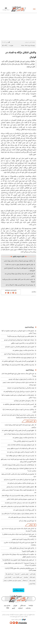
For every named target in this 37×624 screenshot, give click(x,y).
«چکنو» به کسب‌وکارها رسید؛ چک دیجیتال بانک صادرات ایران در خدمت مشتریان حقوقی (19, 555)
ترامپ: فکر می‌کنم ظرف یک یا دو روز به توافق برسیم (20, 448)
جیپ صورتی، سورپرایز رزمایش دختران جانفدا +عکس (20, 499)
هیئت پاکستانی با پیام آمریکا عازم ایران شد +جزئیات (20, 388)
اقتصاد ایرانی (8, 577)
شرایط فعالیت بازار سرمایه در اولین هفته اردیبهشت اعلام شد (18, 465)
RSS (8, 608)
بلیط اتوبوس (32, 584)
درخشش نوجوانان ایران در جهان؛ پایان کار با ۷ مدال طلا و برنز (18, 513)
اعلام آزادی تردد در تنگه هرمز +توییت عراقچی (22, 343)
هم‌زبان (15, 605)
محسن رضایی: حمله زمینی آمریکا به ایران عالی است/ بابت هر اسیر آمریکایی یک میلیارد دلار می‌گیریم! (19, 416)
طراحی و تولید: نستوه (18, 619)
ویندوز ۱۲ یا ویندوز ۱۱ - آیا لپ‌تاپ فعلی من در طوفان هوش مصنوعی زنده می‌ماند (20, 564)
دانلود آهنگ (32, 577)
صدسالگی (23, 605)
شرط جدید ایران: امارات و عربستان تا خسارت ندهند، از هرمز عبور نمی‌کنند (19, 383)
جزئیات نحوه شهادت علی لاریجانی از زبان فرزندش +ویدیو (19, 340)
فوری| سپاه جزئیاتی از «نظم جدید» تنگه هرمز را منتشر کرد (19, 479)
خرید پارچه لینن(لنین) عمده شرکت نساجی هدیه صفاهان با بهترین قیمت (19, 535)
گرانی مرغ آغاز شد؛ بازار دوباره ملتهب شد (23, 510)
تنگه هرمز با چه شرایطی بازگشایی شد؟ (24, 441)
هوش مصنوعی (24, 574)
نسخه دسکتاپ (18, 590)
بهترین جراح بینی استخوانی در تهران (12, 580)
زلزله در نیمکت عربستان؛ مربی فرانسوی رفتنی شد (21, 517)
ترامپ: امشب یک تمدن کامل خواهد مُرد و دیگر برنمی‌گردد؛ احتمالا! (18, 280)
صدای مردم (7, 605)
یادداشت (28, 608)
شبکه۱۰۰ (31, 605)
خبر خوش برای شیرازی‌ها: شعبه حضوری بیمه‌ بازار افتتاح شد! (18, 560)
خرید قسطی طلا (9, 574)
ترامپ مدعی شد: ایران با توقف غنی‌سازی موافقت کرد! (20, 456)
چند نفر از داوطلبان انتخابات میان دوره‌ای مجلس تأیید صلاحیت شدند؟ (21, 469)
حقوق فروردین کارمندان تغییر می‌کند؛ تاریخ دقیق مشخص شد (18, 361)
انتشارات (20, 608)
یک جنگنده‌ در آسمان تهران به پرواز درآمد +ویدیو (21, 379)
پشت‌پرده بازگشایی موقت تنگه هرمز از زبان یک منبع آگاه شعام (18, 365)
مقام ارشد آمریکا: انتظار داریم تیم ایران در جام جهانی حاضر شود (17, 506)
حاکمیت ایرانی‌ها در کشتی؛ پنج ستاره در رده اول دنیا (20, 452)
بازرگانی (31, 525)
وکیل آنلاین (32, 574)
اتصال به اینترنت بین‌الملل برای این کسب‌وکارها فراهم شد (18, 391)
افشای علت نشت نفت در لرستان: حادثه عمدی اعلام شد (19, 503)
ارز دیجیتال (25, 580)
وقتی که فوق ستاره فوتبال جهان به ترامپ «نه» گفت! (19, 264)
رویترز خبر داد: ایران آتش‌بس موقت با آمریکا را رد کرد (19, 285)
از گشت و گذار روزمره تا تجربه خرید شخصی (23, 539)
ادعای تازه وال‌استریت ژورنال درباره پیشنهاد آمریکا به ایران (19, 354)
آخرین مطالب (29, 421)
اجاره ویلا (17, 574)
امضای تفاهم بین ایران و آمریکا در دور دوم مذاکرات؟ (20, 336)
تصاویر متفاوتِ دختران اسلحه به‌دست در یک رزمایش (20, 487)
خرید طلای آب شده (17, 577)
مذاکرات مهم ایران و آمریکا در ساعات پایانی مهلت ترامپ (18, 261)
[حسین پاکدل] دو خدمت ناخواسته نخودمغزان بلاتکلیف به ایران (19, 405)
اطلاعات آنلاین (18, 9)
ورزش (26, 42)
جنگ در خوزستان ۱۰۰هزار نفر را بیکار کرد (24, 401)
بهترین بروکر (32, 580)
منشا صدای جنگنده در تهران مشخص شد (23, 350)
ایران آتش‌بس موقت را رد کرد (26, 521)
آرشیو (13, 608)
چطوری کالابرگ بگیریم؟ (28, 551)
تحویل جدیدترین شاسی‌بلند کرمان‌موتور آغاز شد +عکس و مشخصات (20, 543)
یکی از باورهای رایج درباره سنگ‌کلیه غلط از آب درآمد (20, 357)
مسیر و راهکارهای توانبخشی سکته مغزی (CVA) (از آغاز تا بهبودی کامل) (20, 569)
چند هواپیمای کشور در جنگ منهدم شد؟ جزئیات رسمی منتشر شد (19, 491)
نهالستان (26, 577)
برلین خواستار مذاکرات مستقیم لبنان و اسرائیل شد (20, 483)
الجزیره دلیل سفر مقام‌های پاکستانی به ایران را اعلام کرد (19, 347)
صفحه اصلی (32, 42)
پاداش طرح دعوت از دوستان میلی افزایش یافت (21, 548)
